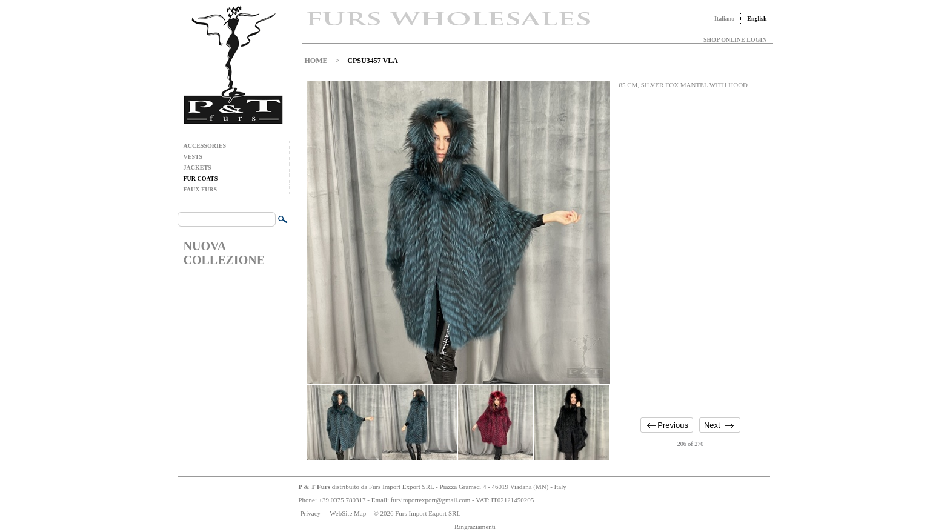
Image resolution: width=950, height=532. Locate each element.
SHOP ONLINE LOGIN (734, 39)
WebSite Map (348, 513)
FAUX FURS (201, 189)
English (756, 18)
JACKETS (197, 167)
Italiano (724, 18)
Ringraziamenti (475, 526)
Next (712, 425)
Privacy (311, 513)
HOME (316, 60)
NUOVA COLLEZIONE (224, 253)
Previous (672, 425)
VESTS (193, 156)
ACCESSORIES (205, 145)
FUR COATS (201, 178)
